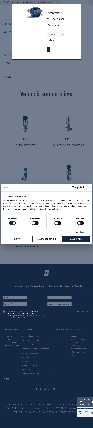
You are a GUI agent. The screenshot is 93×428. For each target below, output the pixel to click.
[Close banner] (89, 188)
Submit (49, 49)
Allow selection (46, 239)
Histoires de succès (83, 412)
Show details (80, 232)
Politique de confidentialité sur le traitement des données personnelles (22, 314)
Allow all (76, 239)
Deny (17, 239)
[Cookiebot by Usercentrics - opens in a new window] (73, 188)
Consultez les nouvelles (84, 402)
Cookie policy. (51, 209)
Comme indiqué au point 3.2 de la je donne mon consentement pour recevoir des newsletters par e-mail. (26, 315)
